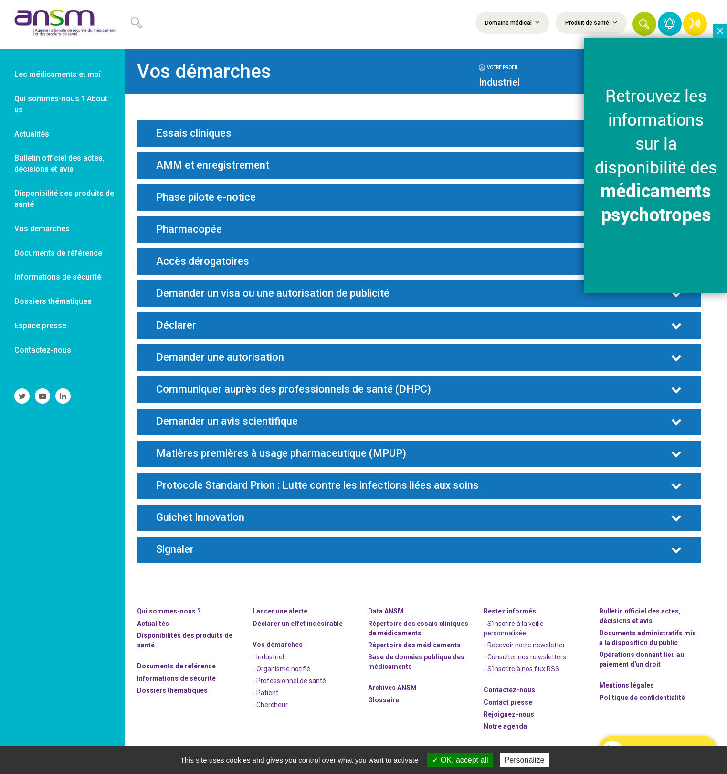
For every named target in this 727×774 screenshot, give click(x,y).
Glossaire (383, 700)
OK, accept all (460, 760)
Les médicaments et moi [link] (57, 74)
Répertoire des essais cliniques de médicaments (418, 628)
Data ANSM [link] (386, 611)
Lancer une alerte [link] (280, 611)
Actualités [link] (31, 134)
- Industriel (268, 657)
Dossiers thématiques (172, 690)
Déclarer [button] (176, 325)
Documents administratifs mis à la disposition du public (647, 637)
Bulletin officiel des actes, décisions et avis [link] (59, 163)
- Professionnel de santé (289, 681)
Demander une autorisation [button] (220, 357)
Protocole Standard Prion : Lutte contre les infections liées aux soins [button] (317, 485)
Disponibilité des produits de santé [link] (64, 199)
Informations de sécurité (176, 678)
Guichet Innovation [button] (200, 517)
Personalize (525, 760)
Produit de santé (591, 22)
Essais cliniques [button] (194, 133)
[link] (62, 24)
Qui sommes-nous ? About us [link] (60, 104)
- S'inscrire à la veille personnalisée (514, 628)
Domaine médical (512, 22)
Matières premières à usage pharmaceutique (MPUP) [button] (281, 453)
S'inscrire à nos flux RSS (523, 669)
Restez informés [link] (510, 611)
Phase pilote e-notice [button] (206, 197)
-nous (509, 714)
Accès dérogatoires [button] (202, 261)
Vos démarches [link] (42, 228)
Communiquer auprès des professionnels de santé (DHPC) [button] (293, 389)
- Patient (265, 693)
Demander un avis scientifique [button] (227, 421)
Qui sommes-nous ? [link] (169, 611)
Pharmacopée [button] (189, 229)
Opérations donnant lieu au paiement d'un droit (641, 659)
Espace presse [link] (40, 325)
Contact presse (508, 702)
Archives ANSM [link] (392, 687)
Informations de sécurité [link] (57, 276)
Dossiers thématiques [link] (53, 301)
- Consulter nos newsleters (525, 657)
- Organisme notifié (281, 669)
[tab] (541, 67)
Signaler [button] (175, 549)
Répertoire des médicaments (414, 645)
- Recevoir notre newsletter (524, 645)
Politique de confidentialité (642, 697)
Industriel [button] (499, 82)
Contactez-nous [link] (42, 350)
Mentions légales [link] (626, 685)
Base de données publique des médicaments (416, 661)
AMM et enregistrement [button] (212, 165)
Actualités (153, 623)
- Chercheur (270, 705)
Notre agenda (505, 726)
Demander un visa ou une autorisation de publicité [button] (273, 293)
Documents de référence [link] (58, 253)
